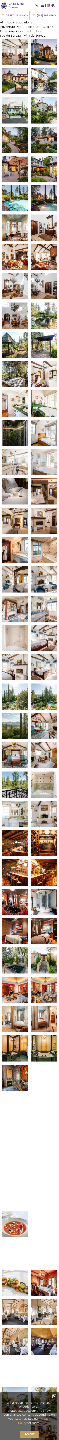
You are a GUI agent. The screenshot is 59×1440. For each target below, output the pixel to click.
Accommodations (19, 22)
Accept (29, 1434)
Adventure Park (11, 27)
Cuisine (48, 27)
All (2, 22)
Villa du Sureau (34, 35)
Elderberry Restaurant (15, 31)
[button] (54, 1396)
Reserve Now (16, 15)
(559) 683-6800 (46, 15)
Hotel (38, 31)
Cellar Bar (32, 27)
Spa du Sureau (10, 35)
